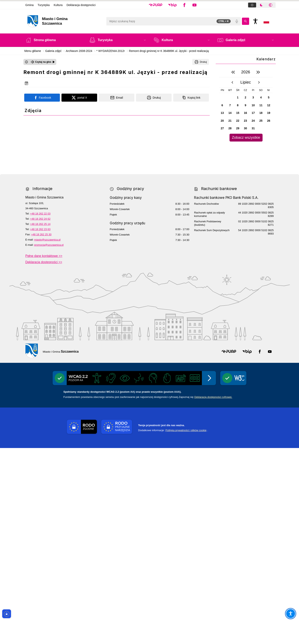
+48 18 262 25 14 (40, 397)
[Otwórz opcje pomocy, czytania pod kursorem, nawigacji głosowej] (290, 613)
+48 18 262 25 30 (41, 408)
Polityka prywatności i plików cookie (185, 604)
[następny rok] (258, 72)
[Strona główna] (54, 40)
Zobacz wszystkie (246, 138)
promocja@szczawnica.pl (49, 418)
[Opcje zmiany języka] (266, 21)
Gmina (29, 5)
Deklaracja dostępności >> (43, 436)
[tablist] (262, 5)
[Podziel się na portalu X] (79, 98)
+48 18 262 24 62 (40, 392)
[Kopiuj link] (191, 98)
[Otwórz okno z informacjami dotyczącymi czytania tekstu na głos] (26, 62)
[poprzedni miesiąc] (232, 82)
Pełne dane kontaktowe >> (43, 430)
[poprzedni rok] (233, 72)
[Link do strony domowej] (64, 21)
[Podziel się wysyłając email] (116, 98)
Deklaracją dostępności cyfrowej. (213, 570)
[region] (246, 104)
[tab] (252, 5)
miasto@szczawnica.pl (47, 413)
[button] (155, 5)
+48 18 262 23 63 (40, 403)
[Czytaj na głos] (42, 62)
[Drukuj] (200, 62)
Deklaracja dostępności (81, 5)
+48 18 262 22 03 (40, 387)
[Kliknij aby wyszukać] (245, 21)
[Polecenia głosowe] (236, 21)
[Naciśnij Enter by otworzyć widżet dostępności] (255, 21)
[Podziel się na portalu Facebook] (42, 98)
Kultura (58, 5)
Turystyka (44, 5)
